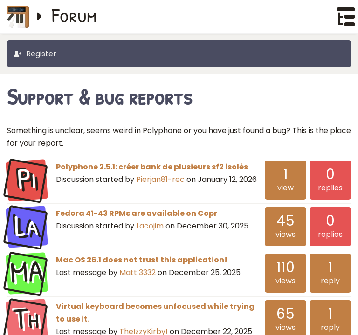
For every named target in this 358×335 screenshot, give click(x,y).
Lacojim (150, 226)
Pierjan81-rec (160, 179)
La (27, 226)
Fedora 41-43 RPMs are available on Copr (136, 213)
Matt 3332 (137, 272)
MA (27, 272)
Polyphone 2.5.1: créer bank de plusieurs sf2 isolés (152, 166)
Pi (27, 179)
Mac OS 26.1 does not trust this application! (141, 260)
